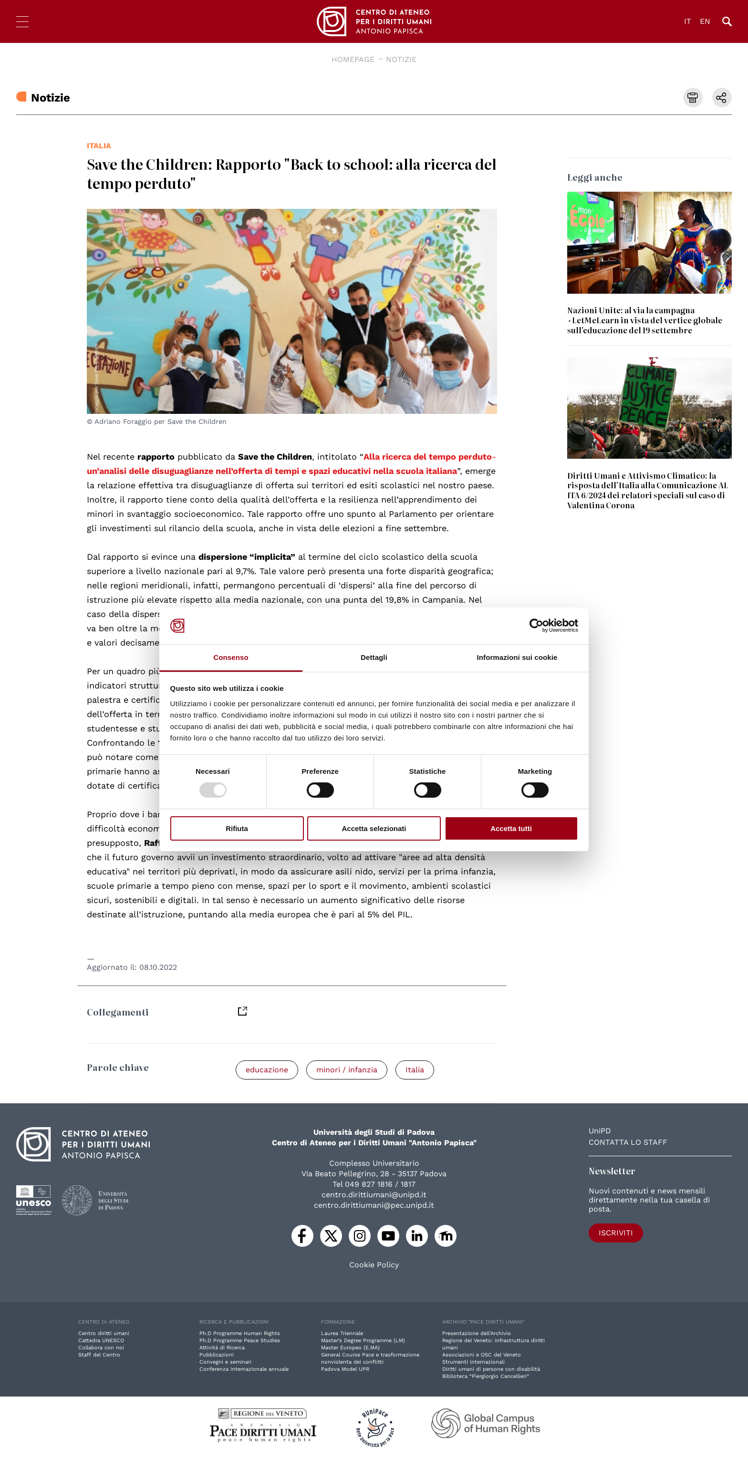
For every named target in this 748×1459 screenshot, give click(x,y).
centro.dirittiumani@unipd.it (374, 1194)
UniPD (600, 1130)
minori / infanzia (346, 1069)
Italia (99, 145)
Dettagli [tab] (374, 657)
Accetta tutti (511, 828)
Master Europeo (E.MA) (350, 1348)
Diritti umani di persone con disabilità (491, 1369)
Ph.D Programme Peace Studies (239, 1340)
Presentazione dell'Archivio (476, 1333)
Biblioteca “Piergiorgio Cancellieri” (485, 1376)
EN (705, 21)
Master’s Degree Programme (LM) (363, 1340)
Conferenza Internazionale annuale (244, 1369)
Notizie (401, 59)
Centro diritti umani (103, 1333)
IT (687, 21)
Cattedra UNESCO (101, 1340)
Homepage (353, 59)
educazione (267, 1069)
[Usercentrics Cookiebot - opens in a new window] (536, 625)
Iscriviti (616, 1232)
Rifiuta (237, 828)
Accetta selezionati (374, 828)
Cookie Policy (374, 1265)
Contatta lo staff (628, 1142)
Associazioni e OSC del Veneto (481, 1355)
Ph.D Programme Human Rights (239, 1333)
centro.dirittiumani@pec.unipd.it (374, 1205)
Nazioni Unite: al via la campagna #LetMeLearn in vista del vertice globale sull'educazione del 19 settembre (644, 320)
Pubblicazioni (216, 1355)
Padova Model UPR (345, 1369)
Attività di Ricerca (222, 1348)
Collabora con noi (101, 1348)
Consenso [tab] (230, 657)
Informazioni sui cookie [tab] (517, 657)
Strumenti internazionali (473, 1362)
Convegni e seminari (225, 1362)
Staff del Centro (99, 1355)
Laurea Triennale (342, 1333)
